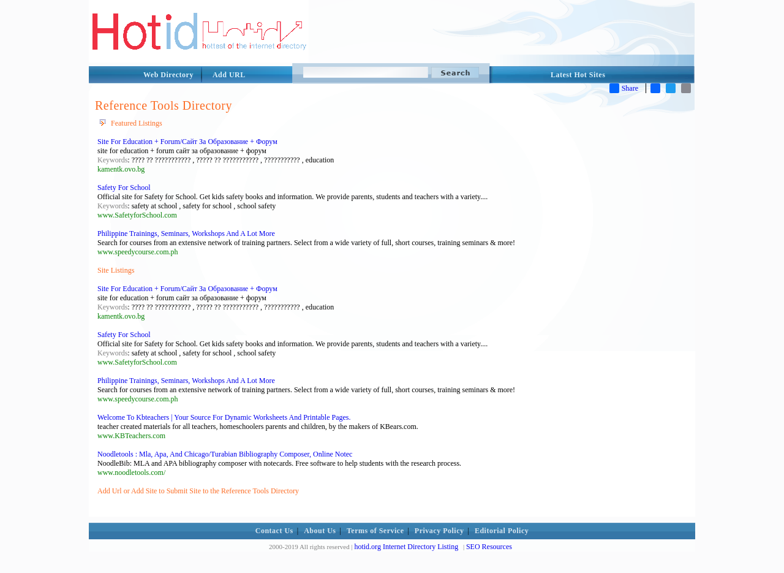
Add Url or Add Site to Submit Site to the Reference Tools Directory (198, 491)
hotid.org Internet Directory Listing (406, 546)
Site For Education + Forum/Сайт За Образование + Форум (187, 141)
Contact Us (274, 530)
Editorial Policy (502, 530)
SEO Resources (489, 546)
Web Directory (168, 74)
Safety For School (124, 187)
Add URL (229, 74)
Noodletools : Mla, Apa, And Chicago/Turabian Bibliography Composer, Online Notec (224, 454)
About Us (320, 530)
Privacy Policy (439, 530)
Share (623, 88)
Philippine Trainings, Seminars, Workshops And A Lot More (186, 233)
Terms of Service (375, 530)
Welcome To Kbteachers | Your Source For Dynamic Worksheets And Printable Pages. (223, 417)
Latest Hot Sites (578, 74)
